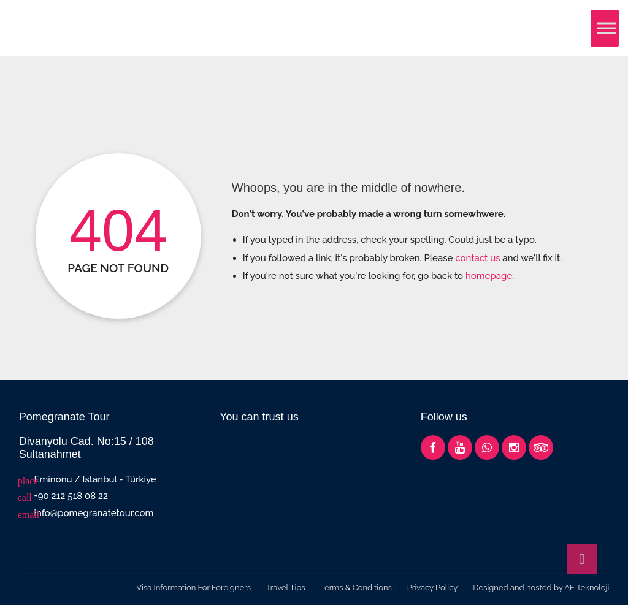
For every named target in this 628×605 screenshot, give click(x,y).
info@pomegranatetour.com (94, 513)
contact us (477, 258)
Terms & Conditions (356, 587)
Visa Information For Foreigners (193, 587)
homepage (488, 275)
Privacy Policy (432, 587)
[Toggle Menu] (606, 28)
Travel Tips (285, 587)
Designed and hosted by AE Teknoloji (541, 587)
